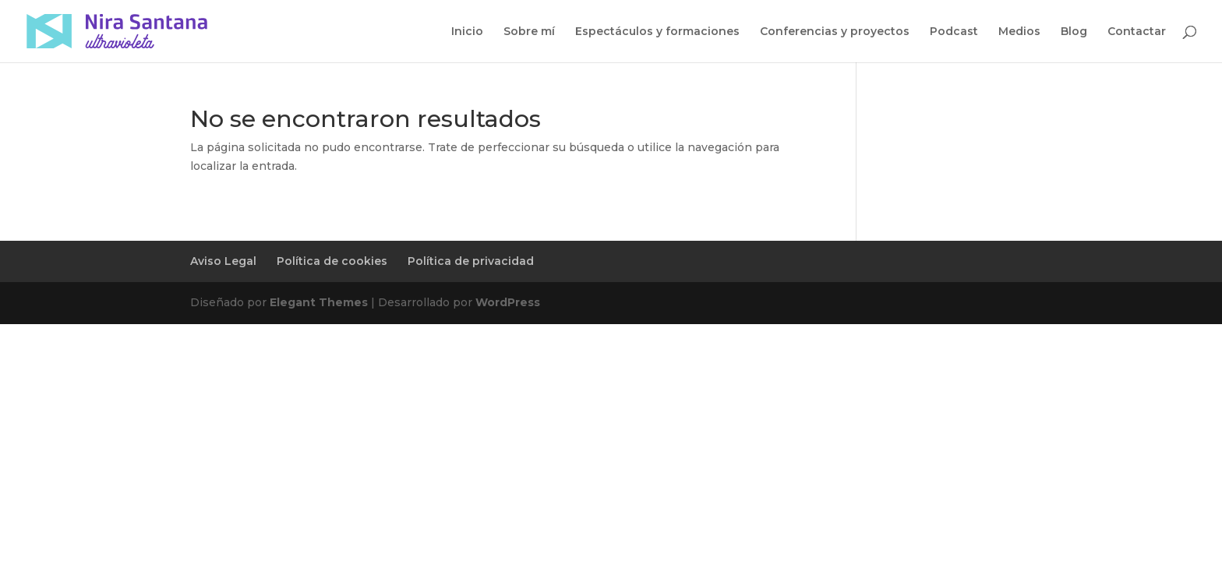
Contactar (1136, 32)
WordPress (507, 302)
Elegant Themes (319, 302)
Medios (1019, 32)
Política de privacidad (471, 261)
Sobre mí (529, 32)
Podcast (954, 32)
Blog (1074, 32)
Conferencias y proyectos (834, 32)
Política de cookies (332, 261)
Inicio (467, 32)
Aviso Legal (223, 261)
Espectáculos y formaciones (657, 32)
